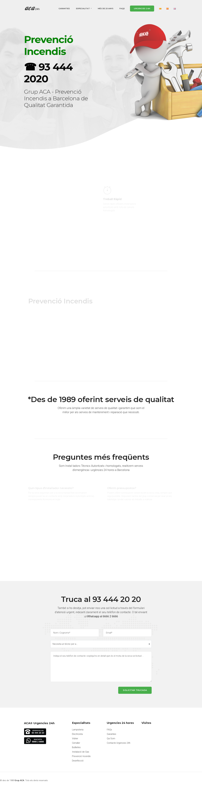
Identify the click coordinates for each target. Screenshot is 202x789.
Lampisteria (77, 729)
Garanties (64, 8)
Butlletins (76, 747)
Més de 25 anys (105, 8)
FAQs (122, 8)
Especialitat (83, 8)
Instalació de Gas (80, 751)
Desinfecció (78, 760)
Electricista (77, 734)
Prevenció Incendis (81, 756)
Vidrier (75, 738)
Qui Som (111, 738)
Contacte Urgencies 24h (118, 743)
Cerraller (76, 743)
